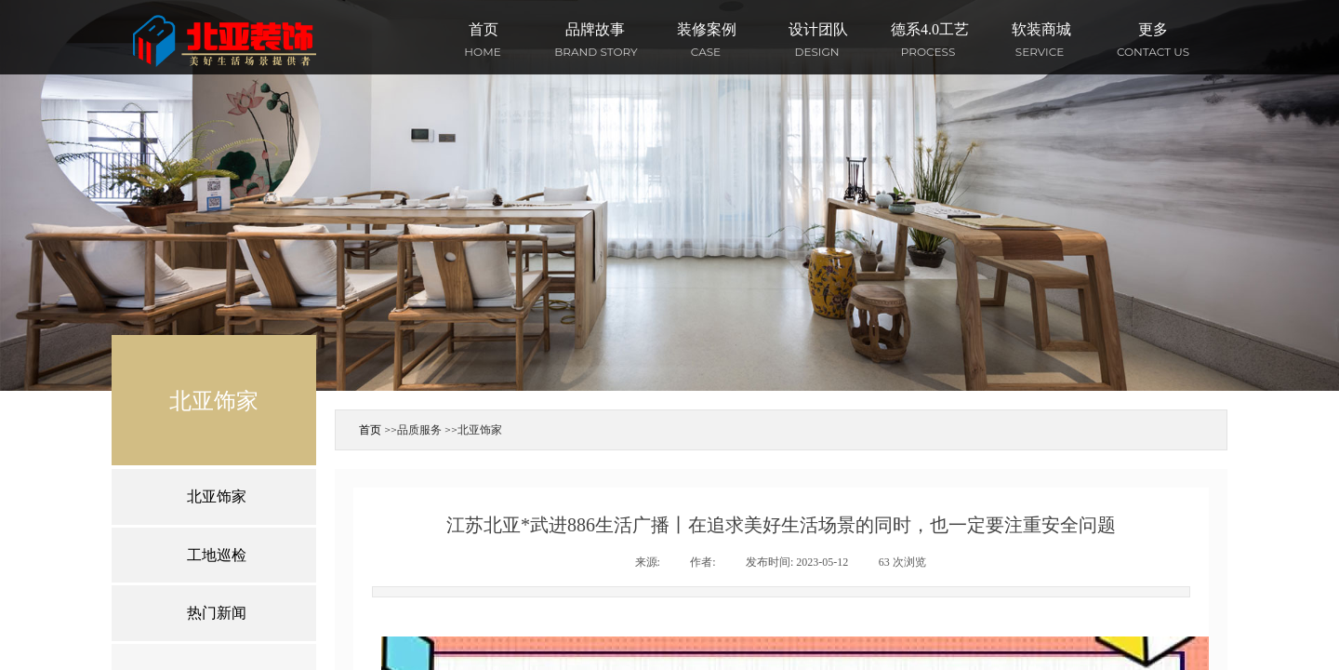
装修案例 (706, 29)
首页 (483, 29)
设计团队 (818, 29)
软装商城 (1041, 29)
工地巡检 (216, 555)
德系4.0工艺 (930, 29)
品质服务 (419, 429)
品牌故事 (595, 29)
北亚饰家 (479, 429)
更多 (1153, 29)
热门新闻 (216, 613)
